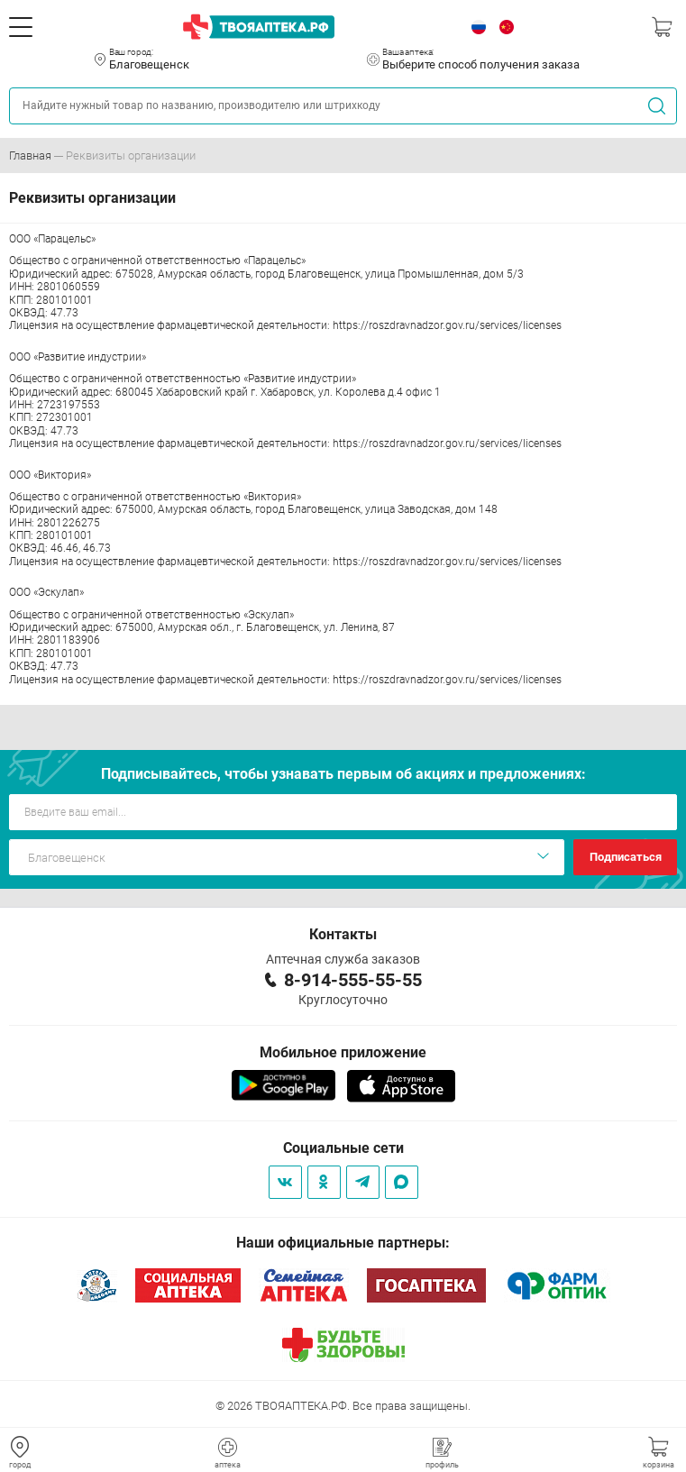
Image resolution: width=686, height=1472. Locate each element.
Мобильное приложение (343, 1052)
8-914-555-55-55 (353, 980)
